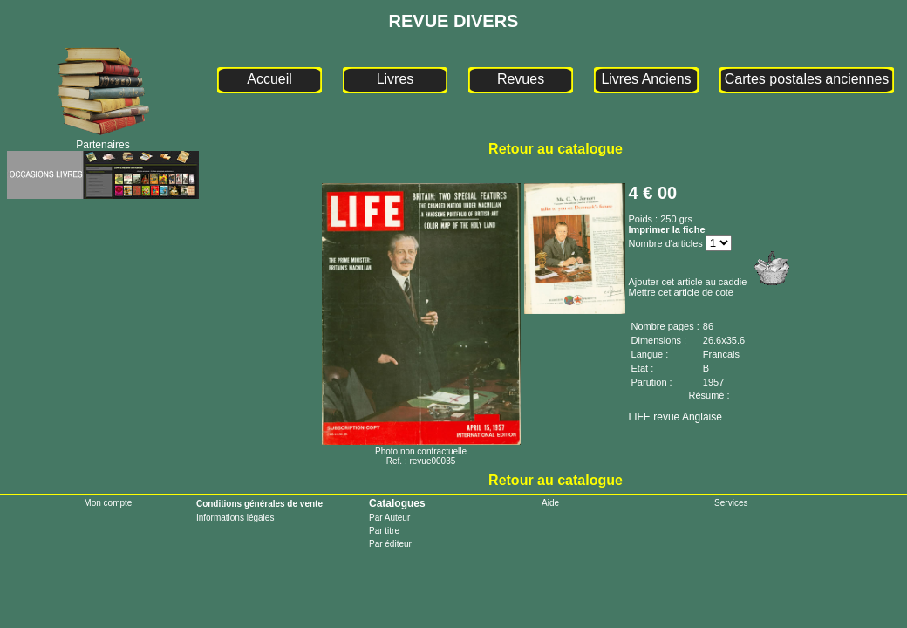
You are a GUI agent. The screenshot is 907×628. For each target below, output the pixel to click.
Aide (550, 503)
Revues (520, 79)
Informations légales (235, 517)
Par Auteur (389, 517)
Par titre (384, 531)
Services (730, 503)
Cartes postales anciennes (807, 79)
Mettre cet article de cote (681, 292)
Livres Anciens (646, 79)
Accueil (269, 79)
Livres (395, 79)
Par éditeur (390, 544)
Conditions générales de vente (259, 504)
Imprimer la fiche (667, 229)
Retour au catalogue (555, 148)
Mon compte (108, 503)
